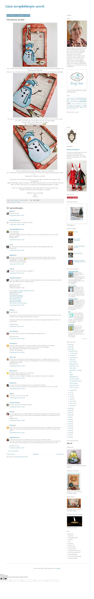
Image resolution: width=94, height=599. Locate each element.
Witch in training (73, 387)
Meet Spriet (72, 368)
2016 (69, 424)
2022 (69, 410)
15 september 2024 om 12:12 (17, 448)
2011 (69, 435)
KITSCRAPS (71, 325)
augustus (72, 390)
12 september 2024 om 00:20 (17, 366)
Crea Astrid (13, 331)
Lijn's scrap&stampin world (24, 6)
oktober (72, 355)
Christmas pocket (74, 379)
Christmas (12, 202)
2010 (69, 437)
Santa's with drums (73, 150)
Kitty (11, 393)
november (73, 353)
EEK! (70, 372)
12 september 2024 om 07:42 (17, 388)
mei (71, 397)
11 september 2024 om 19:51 (17, 264)
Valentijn (71, 105)
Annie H (12, 357)
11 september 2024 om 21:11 (17, 326)
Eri (10, 244)
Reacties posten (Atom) (21, 457)
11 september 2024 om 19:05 (17, 240)
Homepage (36, 454)
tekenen (74, 108)
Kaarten (83, 101)
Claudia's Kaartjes (17, 292)
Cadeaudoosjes (78, 253)
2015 (69, 426)
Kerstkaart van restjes (75, 370)
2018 (69, 419)
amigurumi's (78, 105)
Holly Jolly (72, 359)
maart (72, 401)
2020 (69, 415)
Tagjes (71, 374)
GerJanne (12, 371)
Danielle (12, 425)
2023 (69, 408)
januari (72, 405)
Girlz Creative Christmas (16, 295)
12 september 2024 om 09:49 (17, 398)
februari (72, 403)
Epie (69, 312)
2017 (69, 421)
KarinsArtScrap (14, 220)
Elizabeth (12, 383)
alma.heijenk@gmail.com (16, 229)
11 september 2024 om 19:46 (17, 250)
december (73, 351)
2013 (69, 430)
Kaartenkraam (14, 437)
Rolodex (78, 103)
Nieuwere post (11, 454)
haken (85, 105)
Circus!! (76, 232)
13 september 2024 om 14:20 (17, 432)
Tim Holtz (18, 202)
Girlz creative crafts (15, 298)
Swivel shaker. (73, 362)
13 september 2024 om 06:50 (17, 420)
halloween (72, 107)
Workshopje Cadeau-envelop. (79, 246)
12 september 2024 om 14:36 (17, 407)
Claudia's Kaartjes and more (26, 291)
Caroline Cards (14, 402)
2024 (69, 349)
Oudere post (59, 454)
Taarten (85, 103)
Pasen (72, 103)
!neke (11, 269)
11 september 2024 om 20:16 (17, 305)
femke (11, 310)
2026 (69, 345)
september (73, 358)
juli (71, 392)
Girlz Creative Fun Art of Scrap (18, 303)
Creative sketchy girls (15, 300)
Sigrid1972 (12, 255)
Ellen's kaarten (72, 286)
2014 (69, 428)
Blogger (58, 568)
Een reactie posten (13, 451)
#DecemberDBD (70, 98)
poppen (68, 108)
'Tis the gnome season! (75, 381)
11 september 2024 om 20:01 (17, 273)
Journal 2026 (73, 101)
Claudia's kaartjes (14, 278)
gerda (11, 211)
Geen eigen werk (74, 366)
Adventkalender (80, 98)
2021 (69, 413)
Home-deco (83, 100)
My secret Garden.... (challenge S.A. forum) (79, 261)
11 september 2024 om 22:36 (17, 338)
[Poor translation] (5, 579)
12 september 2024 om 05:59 (17, 378)
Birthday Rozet (73, 377)
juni (71, 394)
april (71, 399)
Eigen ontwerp (71, 100)
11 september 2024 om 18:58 (17, 224)
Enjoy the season (74, 385)
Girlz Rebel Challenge (15, 301)
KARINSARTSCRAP (73, 271)
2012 (69, 432)
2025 (69, 347)
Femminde (12, 343)
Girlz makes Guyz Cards (16, 297)
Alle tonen (84, 338)
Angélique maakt (72, 299)
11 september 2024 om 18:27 (17, 215)
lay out (81, 107)
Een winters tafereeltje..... (77, 239)
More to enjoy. (73, 383)
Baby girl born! (73, 364)
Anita (11, 411)
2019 (69, 417)
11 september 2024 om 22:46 (17, 352)
